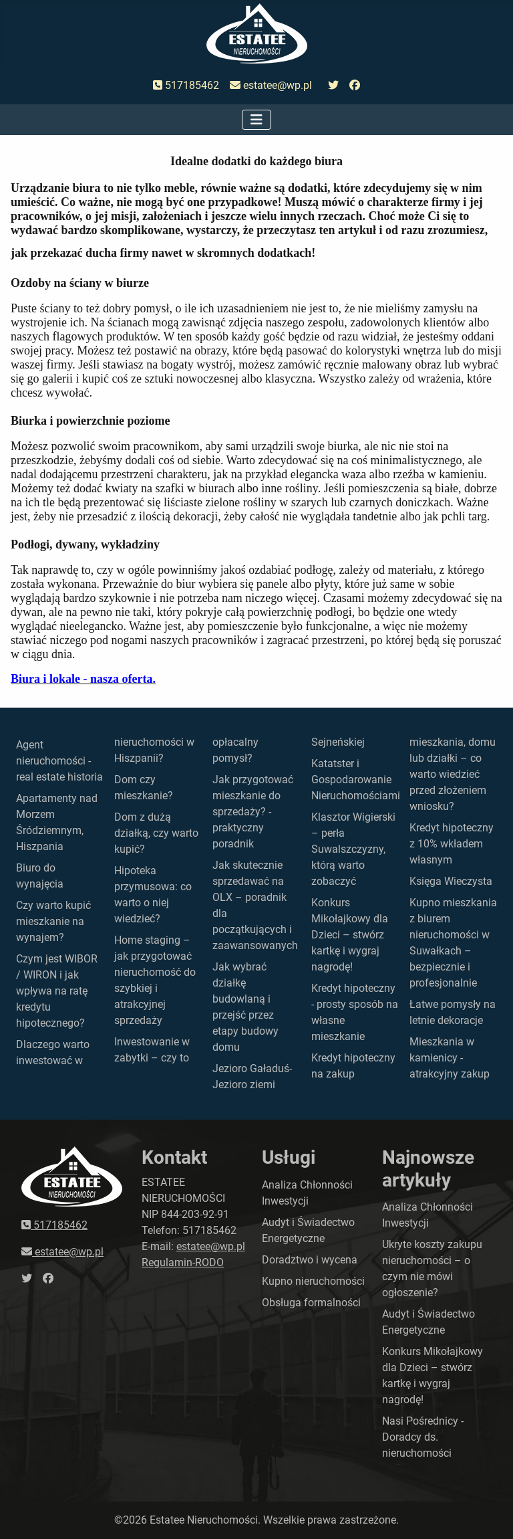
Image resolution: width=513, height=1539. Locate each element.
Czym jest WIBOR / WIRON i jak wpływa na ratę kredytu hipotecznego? (57, 990)
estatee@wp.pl (271, 85)
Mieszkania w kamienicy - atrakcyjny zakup (449, 1057)
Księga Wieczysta (450, 881)
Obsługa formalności (311, 1302)
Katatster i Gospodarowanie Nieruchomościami (355, 779)
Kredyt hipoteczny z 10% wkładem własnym (451, 843)
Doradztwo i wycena (309, 1259)
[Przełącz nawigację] (256, 120)
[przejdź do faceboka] (354, 86)
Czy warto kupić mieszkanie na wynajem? (53, 921)
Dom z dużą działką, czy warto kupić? (156, 833)
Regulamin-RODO (183, 1262)
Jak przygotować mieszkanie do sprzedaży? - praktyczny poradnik (252, 811)
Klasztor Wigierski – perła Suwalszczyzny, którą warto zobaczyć (353, 849)
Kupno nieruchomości (313, 1281)
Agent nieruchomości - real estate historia (59, 760)
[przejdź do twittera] (333, 86)
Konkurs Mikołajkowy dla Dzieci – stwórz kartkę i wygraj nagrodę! (349, 934)
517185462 (186, 85)
